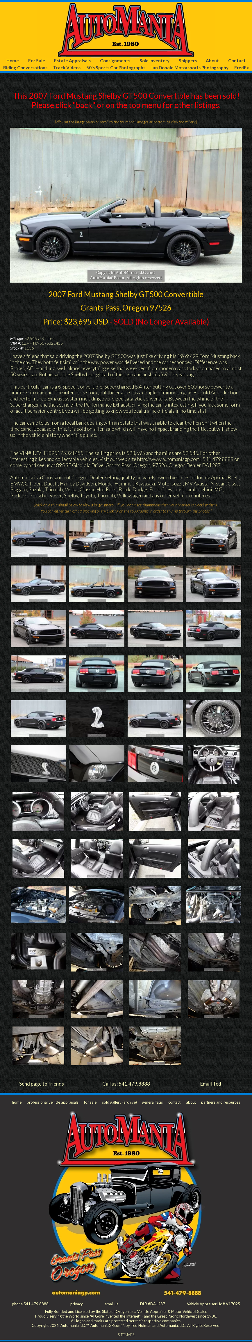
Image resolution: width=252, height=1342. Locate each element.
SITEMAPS (126, 1335)
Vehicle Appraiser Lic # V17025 (213, 1304)
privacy (76, 1304)
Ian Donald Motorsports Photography (190, 67)
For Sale (36, 60)
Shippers (188, 60)
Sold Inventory (154, 60)
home (17, 1102)
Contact (237, 60)
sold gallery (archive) (118, 1102)
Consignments (115, 60)
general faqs (152, 1102)
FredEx (242, 67)
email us (111, 1304)
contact (173, 1102)
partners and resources (220, 1102)
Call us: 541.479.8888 (126, 1084)
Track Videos (66, 67)
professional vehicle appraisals (52, 1102)
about (190, 1102)
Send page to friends (41, 1084)
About (212, 60)
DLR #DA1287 (152, 1304)
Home (12, 60)
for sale (90, 1102)
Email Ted (210, 1084)
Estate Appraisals (72, 60)
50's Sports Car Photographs (115, 67)
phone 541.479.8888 (30, 1304)
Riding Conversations (25, 67)
